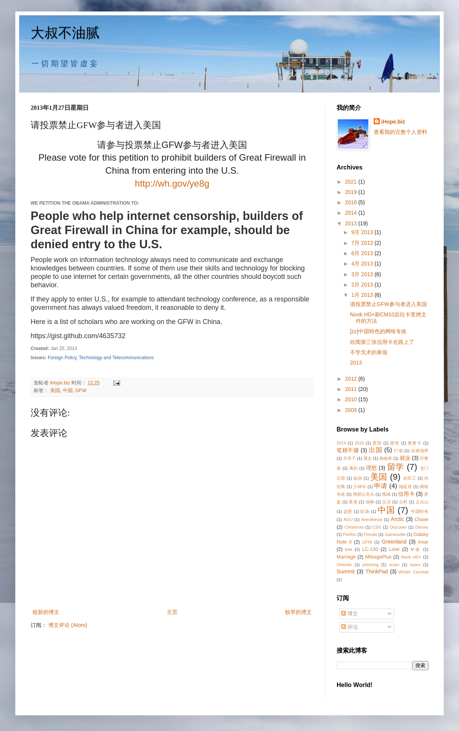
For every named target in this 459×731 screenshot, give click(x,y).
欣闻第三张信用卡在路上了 (382, 342)
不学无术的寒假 (368, 352)
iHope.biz (393, 122)
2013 (351, 223)
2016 (351, 202)
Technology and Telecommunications (116, 357)
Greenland (394, 542)
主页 (172, 612)
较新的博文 (46, 612)
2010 (351, 399)
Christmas (353, 527)
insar (423, 542)
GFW (80, 390)
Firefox (349, 534)
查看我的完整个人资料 (400, 132)
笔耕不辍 (348, 450)
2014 (351, 213)
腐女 (367, 458)
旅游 (357, 478)
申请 (380, 486)
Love (394, 549)
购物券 (385, 458)
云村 (403, 502)
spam (415, 564)
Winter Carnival (413, 572)
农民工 (410, 478)
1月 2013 (362, 295)
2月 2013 (362, 285)
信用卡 (406, 494)
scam (394, 564)
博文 (349, 614)
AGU (348, 519)
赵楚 (347, 511)
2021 (351, 182)
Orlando (344, 564)
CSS (377, 527)
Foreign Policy (62, 357)
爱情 (394, 443)
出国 (375, 450)
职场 (364, 511)
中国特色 (419, 511)
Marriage (346, 557)
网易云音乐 (363, 494)
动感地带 (419, 450)
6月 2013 (362, 253)
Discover (398, 527)
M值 (415, 549)
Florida (370, 534)
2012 (351, 379)
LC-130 (370, 549)
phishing (371, 564)
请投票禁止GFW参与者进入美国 (388, 304)
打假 (398, 450)
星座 (353, 502)
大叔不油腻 (65, 33)
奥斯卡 (415, 443)
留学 (395, 467)
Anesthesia (371, 519)
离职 (353, 468)
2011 (351, 389)
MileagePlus (378, 557)
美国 (55, 390)
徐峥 (370, 502)
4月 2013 (362, 263)
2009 (351, 410)
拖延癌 (405, 486)
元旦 (386, 502)
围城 (386, 494)
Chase (421, 519)
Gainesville (395, 534)
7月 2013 (362, 243)
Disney (421, 527)
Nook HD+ (411, 557)
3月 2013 (362, 274)
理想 (371, 468)
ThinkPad (376, 571)
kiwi (348, 549)
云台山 (421, 502)
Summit (346, 571)
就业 (405, 458)
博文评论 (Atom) (67, 625)
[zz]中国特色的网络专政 (378, 331)
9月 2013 (362, 232)
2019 (351, 192)
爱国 (377, 443)
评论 (349, 627)
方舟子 (349, 458)
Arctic (397, 519)
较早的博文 (298, 612)
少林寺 (359, 486)
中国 (68, 390)
